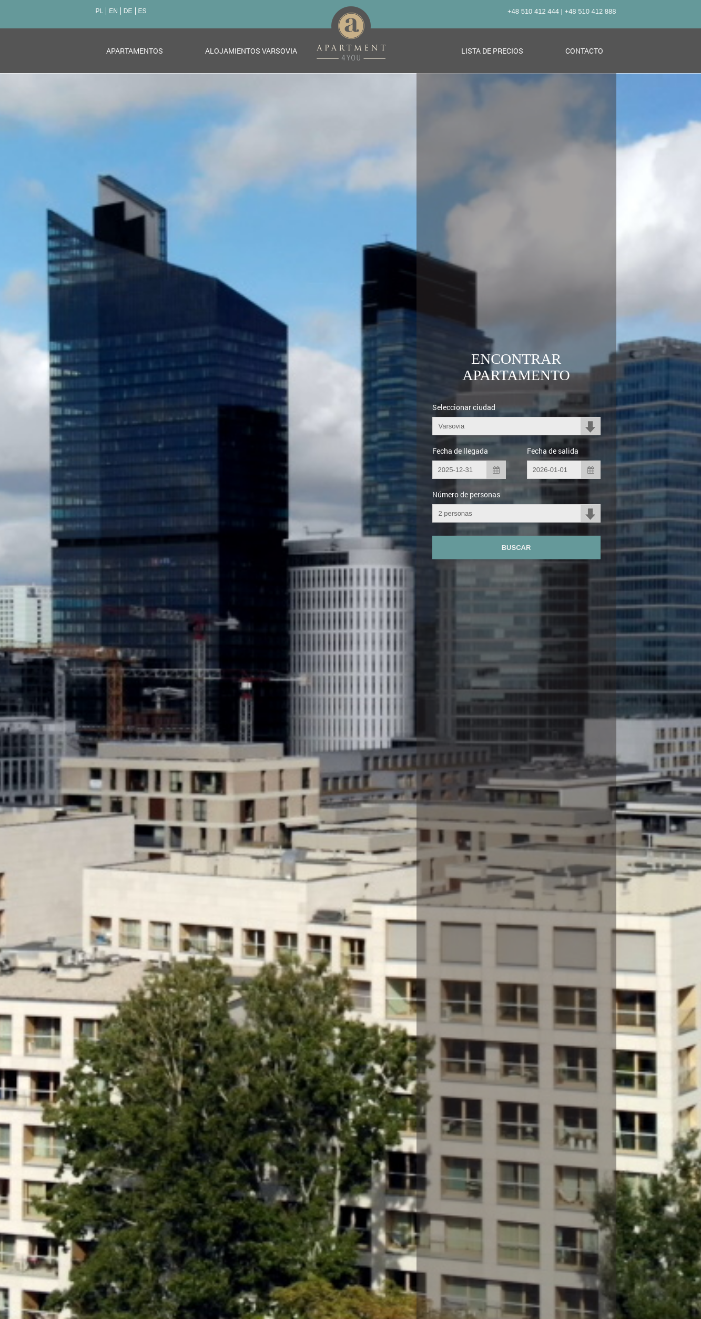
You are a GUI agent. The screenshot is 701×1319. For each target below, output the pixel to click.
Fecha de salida (552, 450)
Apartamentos (134, 50)
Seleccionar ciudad (463, 407)
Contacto (584, 50)
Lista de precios (492, 50)
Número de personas (466, 494)
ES (142, 10)
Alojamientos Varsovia (251, 50)
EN (113, 10)
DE (128, 10)
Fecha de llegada (460, 450)
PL (100, 10)
